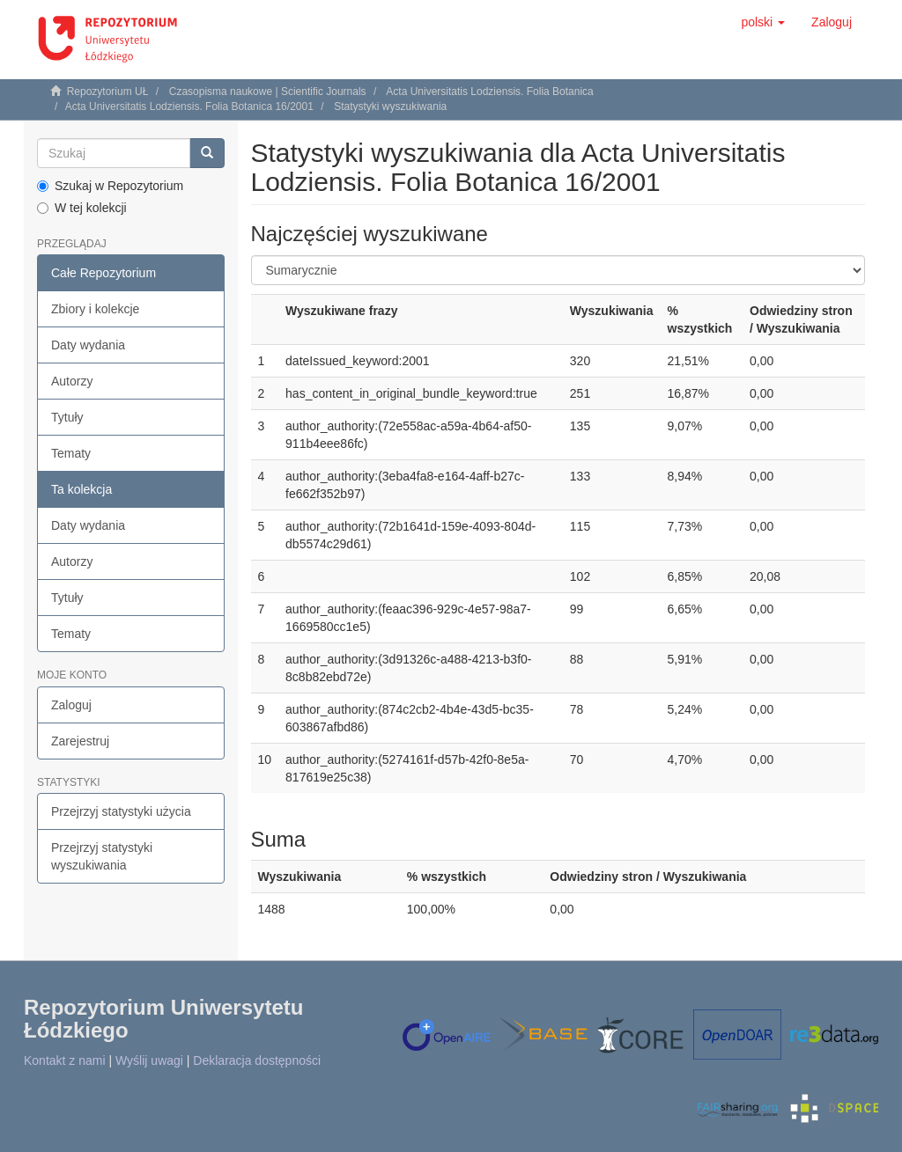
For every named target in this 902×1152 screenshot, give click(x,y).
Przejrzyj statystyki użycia (121, 811)
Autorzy (71, 381)
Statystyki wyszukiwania (390, 106)
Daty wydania (88, 345)
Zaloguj (71, 705)
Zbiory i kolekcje (95, 309)
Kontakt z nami (65, 1060)
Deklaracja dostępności (257, 1060)
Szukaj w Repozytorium (110, 186)
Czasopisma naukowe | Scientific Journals (267, 91)
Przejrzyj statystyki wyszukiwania (101, 856)
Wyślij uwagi (149, 1060)
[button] (763, 22)
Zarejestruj (80, 741)
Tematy (71, 453)
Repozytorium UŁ (108, 91)
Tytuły (67, 417)
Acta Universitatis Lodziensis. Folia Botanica (489, 91)
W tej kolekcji (82, 208)
